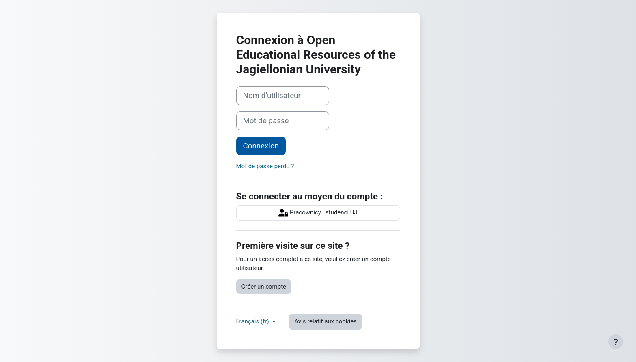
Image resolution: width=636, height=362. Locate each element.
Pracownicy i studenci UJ (318, 213)
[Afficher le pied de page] (615, 341)
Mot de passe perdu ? (265, 166)
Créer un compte (264, 286)
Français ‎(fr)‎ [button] (253, 321)
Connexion (261, 145)
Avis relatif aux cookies (325, 321)
